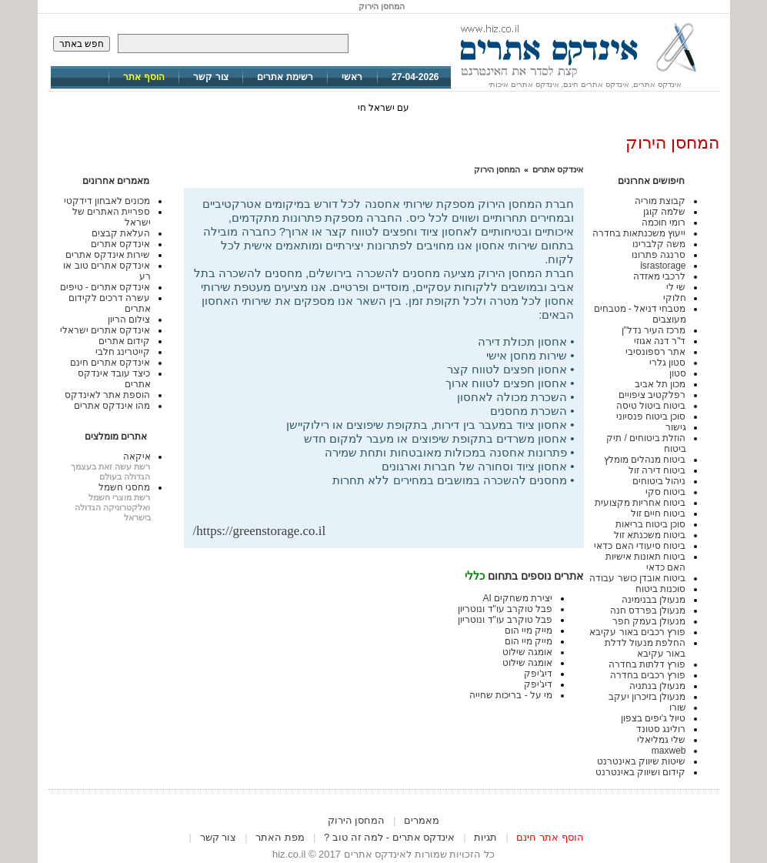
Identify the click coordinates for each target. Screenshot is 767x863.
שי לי (675, 287)
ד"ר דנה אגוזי (660, 341)
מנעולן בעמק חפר (649, 621)
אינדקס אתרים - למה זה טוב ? (389, 837)
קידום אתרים (124, 341)
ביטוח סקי (665, 492)
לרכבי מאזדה (659, 276)
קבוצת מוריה (660, 201)
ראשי (352, 77)
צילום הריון (129, 319)
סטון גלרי (667, 362)
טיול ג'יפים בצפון (653, 718)
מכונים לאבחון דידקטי (107, 201)
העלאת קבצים (121, 233)
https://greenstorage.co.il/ (259, 530)
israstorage (662, 265)
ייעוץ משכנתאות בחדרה (639, 233)
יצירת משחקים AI (517, 598)
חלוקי (674, 298)
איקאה (137, 456)
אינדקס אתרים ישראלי (105, 330)
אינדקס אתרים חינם (110, 362)
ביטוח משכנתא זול (650, 535)
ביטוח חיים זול (658, 513)
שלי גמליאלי (661, 739)
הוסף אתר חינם (549, 837)
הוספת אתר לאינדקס (108, 395)
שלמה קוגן (664, 211)
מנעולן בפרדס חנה (648, 610)
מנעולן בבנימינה (653, 599)
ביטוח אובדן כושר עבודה (637, 578)
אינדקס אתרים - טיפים (105, 287)
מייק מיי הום (529, 630)
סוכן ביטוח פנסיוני (651, 416)
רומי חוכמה (663, 222)
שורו (677, 707)
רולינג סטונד (660, 729)
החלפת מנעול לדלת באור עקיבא (645, 648)
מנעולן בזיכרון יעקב (647, 696)
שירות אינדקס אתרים (108, 254)
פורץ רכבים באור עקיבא (637, 632)
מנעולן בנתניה (657, 686)
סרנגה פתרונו (658, 254)
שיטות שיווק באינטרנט (641, 761)
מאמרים (421, 820)
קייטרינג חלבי (122, 351)
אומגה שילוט (527, 652)
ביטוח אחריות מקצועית (640, 502)
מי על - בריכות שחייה (510, 695)
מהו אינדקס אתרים (112, 405)
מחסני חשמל (124, 487)
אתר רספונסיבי (655, 351)
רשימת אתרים (284, 77)
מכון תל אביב (660, 384)
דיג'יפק (538, 673)
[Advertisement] (395, 498)
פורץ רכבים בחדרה (648, 675)
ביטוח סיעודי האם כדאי (639, 545)
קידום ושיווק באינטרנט (640, 772)
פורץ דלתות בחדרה (647, 664)
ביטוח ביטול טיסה (651, 405)
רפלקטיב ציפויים (652, 395)
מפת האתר (280, 837)
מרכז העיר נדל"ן (654, 330)
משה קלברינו (658, 244)
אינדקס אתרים (557, 169)
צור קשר (210, 77)
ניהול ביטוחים (658, 481)
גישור (675, 427)
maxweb (669, 750)
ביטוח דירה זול (657, 470)
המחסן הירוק (497, 169)
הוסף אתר (143, 77)
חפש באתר (81, 43)
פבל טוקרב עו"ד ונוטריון (505, 609)
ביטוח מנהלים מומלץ (645, 459)
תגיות (485, 837)
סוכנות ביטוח (660, 589)
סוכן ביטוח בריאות (650, 524)
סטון (677, 373)
